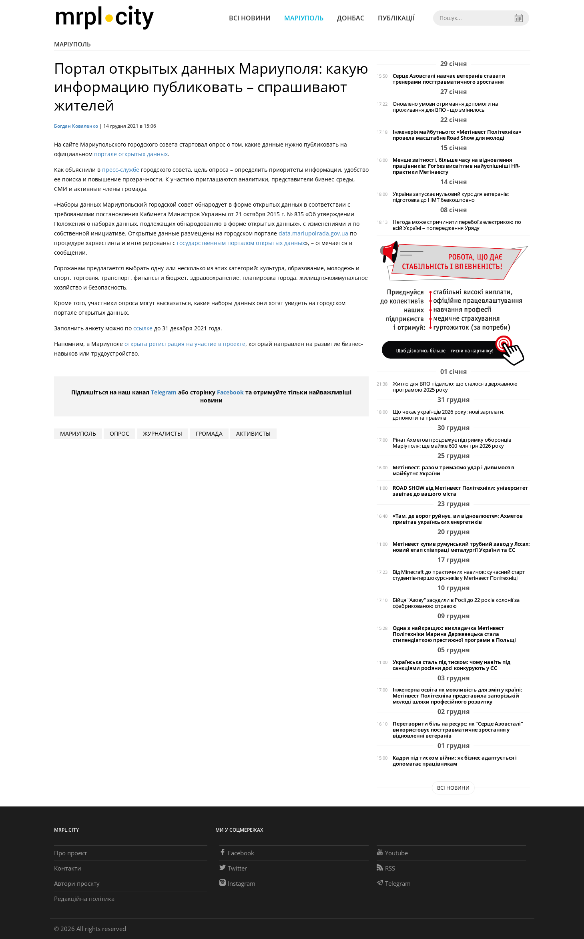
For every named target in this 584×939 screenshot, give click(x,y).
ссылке (143, 328)
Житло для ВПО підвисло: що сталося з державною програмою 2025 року (455, 387)
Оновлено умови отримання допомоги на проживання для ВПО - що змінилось (445, 107)
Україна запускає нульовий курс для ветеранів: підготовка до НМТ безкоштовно (451, 197)
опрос (119, 433)
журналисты (162, 433)
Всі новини (250, 18)
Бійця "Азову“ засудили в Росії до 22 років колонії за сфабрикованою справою (456, 603)
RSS (386, 868)
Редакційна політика (84, 899)
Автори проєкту (77, 883)
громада (209, 433)
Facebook (230, 392)
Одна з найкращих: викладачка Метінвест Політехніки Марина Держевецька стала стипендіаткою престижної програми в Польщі (454, 634)
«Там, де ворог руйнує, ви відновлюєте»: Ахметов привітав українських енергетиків (458, 519)
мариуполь (78, 433)
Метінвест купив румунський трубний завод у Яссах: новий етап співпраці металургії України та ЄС (461, 547)
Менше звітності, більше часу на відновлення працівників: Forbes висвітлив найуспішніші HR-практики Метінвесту (456, 166)
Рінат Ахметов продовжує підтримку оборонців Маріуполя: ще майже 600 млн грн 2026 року (452, 443)
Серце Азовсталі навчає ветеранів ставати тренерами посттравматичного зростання (449, 79)
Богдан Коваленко (76, 126)
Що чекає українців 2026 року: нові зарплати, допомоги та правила (448, 415)
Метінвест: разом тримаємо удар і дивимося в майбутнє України (453, 470)
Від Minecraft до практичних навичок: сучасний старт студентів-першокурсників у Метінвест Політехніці (459, 575)
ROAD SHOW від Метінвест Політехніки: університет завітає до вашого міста (460, 491)
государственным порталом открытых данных (241, 243)
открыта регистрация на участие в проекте (184, 344)
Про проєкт (70, 853)
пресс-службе (120, 169)
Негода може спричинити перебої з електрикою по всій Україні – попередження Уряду (457, 225)
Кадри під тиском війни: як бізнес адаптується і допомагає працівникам (455, 761)
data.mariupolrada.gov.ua (313, 233)
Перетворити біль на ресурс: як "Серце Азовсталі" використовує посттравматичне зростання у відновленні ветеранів (458, 730)
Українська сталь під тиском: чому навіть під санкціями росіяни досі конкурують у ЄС (451, 665)
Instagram (237, 883)
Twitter (233, 868)
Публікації (396, 18)
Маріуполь (303, 18)
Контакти (67, 868)
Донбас (350, 18)
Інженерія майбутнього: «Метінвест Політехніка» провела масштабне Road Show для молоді (457, 135)
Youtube (392, 853)
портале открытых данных (131, 154)
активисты (253, 433)
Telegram (164, 392)
